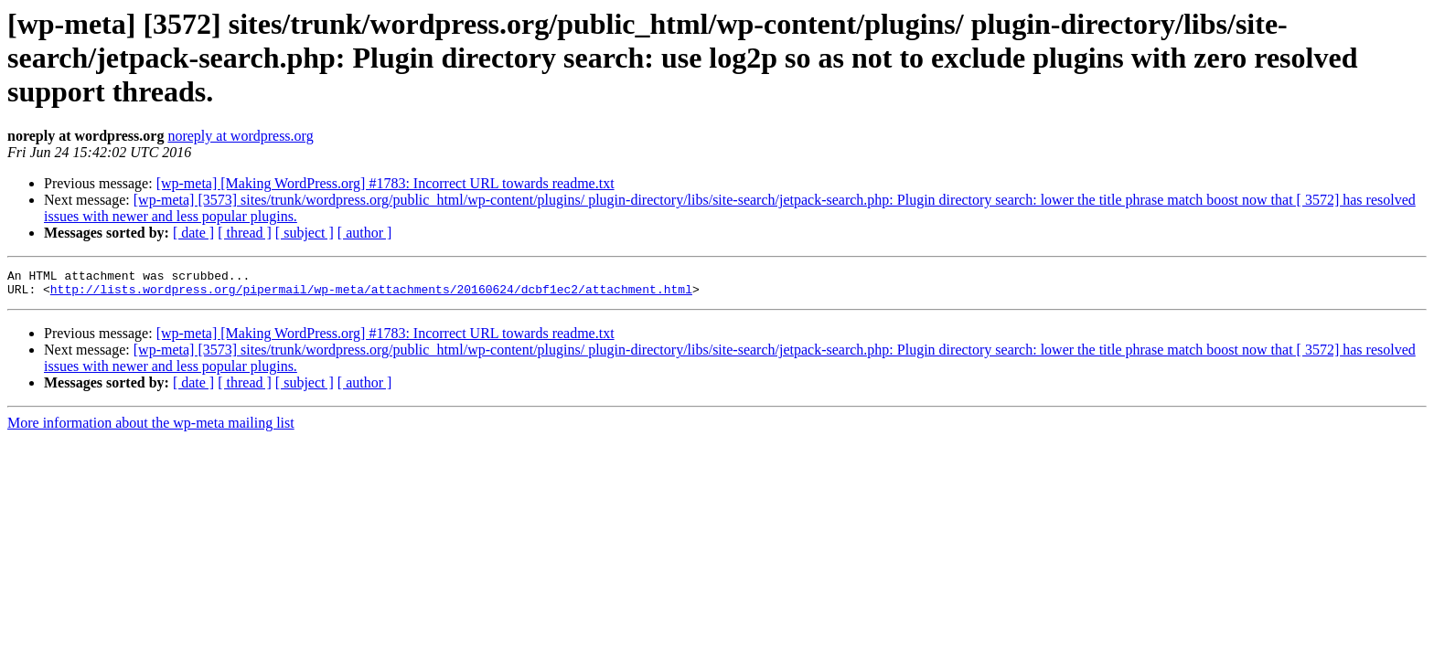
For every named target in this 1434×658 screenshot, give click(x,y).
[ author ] (364, 232)
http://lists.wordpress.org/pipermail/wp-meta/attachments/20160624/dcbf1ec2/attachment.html (371, 294)
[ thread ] (245, 232)
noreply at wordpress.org (240, 135)
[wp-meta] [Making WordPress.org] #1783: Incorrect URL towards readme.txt (385, 183)
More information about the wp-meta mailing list (150, 428)
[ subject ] (304, 232)
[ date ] (193, 232)
